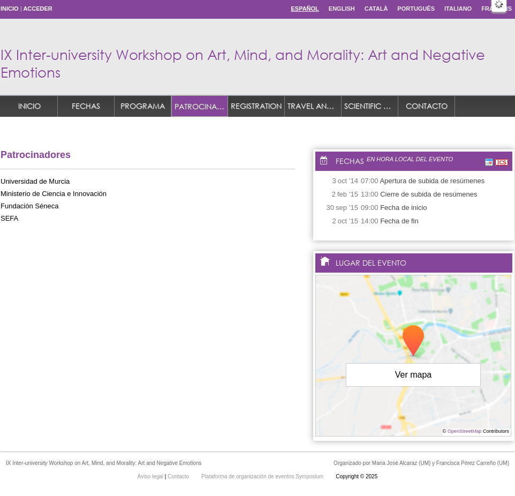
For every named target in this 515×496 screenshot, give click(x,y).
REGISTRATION (256, 106)
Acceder (37, 8)
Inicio (10, 8)
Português (416, 8)
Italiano (458, 8)
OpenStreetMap (465, 431)
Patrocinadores (201, 106)
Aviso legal (151, 476)
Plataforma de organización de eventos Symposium (263, 476)
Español (305, 8)
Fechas (86, 106)
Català (376, 8)
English (342, 8)
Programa (142, 106)
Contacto (427, 106)
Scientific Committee (371, 106)
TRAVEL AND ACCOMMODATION (314, 106)
